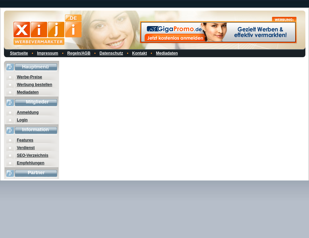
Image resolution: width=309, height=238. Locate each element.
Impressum (47, 53)
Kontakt (139, 53)
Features (25, 140)
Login (22, 120)
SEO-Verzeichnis (32, 155)
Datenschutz (111, 53)
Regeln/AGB (78, 53)
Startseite (19, 53)
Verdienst (26, 147)
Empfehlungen (30, 163)
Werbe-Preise (29, 77)
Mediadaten (167, 53)
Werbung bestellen (34, 84)
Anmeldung (28, 112)
